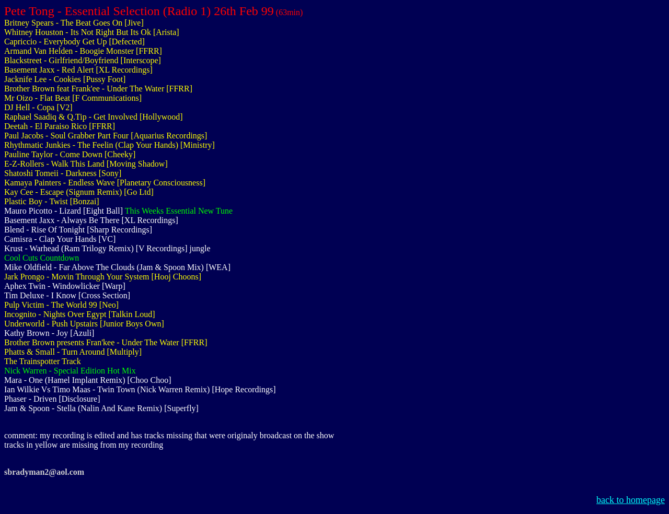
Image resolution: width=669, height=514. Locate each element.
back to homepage (630, 500)
